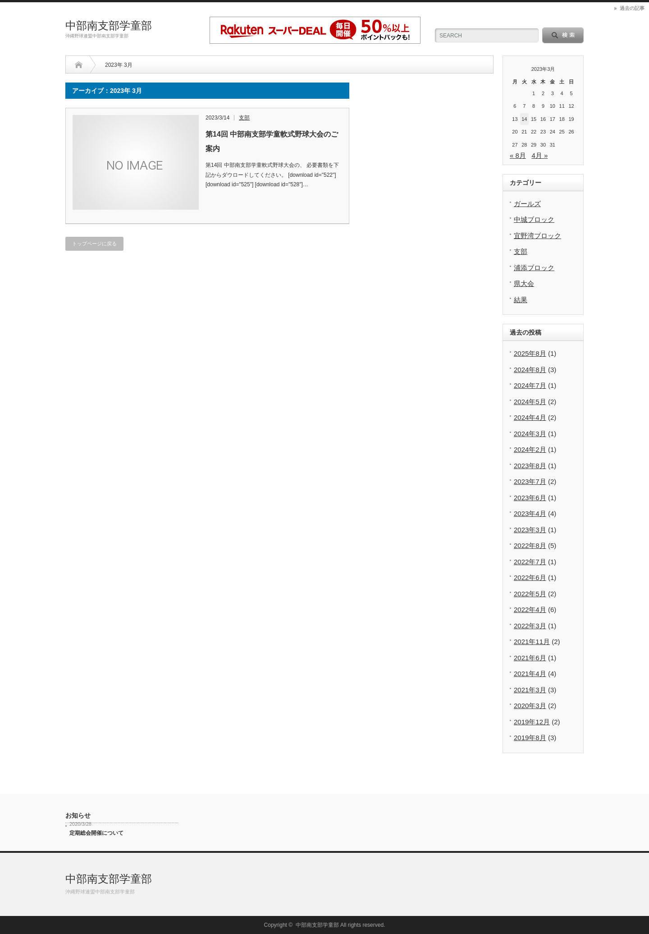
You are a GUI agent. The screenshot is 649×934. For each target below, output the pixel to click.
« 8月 (518, 155)
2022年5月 (530, 594)
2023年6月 (530, 498)
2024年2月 (530, 449)
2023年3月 (530, 530)
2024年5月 (530, 401)
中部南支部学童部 (108, 25)
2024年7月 (530, 385)
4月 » (539, 155)
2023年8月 (530, 465)
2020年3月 (530, 705)
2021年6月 (530, 658)
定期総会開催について (96, 833)
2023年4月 (530, 513)
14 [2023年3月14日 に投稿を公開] (524, 119)
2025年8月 (530, 353)
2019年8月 (530, 737)
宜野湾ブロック (537, 235)
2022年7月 (530, 562)
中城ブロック (534, 219)
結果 (520, 300)
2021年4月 (530, 673)
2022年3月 (530, 626)
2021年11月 (532, 641)
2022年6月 (530, 577)
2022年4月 (530, 609)
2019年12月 (532, 722)
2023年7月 (530, 481)
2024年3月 (530, 433)
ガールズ (527, 203)
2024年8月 (530, 369)
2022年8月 (530, 545)
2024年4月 (530, 417)
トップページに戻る (94, 243)
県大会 (524, 283)
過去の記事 (632, 8)
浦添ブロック (534, 267)
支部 (244, 118)
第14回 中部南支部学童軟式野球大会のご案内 (272, 141)
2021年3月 (530, 690)
